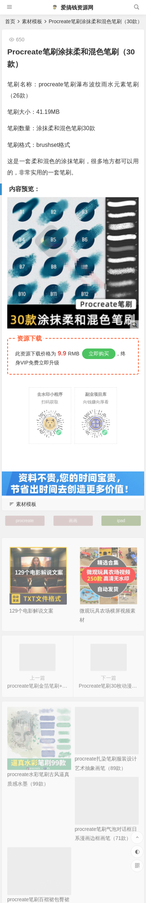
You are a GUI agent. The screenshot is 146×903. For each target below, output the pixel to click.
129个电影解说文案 (31, 617)
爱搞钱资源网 (72, 7)
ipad (121, 521)
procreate (24, 521)
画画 (72, 521)
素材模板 (32, 21)
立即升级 (49, 363)
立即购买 (99, 353)
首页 (10, 21)
